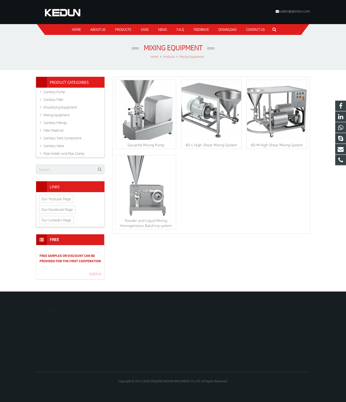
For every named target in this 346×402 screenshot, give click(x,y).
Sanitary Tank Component (62, 138)
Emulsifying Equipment (60, 107)
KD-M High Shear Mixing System (277, 145)
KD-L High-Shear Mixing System (211, 145)
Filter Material (53, 130)
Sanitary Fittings (55, 122)
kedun (185, 340)
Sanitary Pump (54, 91)
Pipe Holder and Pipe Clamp (63, 153)
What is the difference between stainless (69, 328)
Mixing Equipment (173, 47)
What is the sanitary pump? (73, 314)
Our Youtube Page (56, 198)
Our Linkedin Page (56, 220)
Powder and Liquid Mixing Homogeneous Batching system (146, 223)
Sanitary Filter (53, 99)
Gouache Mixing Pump (146, 145)
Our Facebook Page (57, 209)
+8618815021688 (192, 319)
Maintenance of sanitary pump (71, 345)
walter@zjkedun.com (294, 11)
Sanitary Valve (53, 145)
